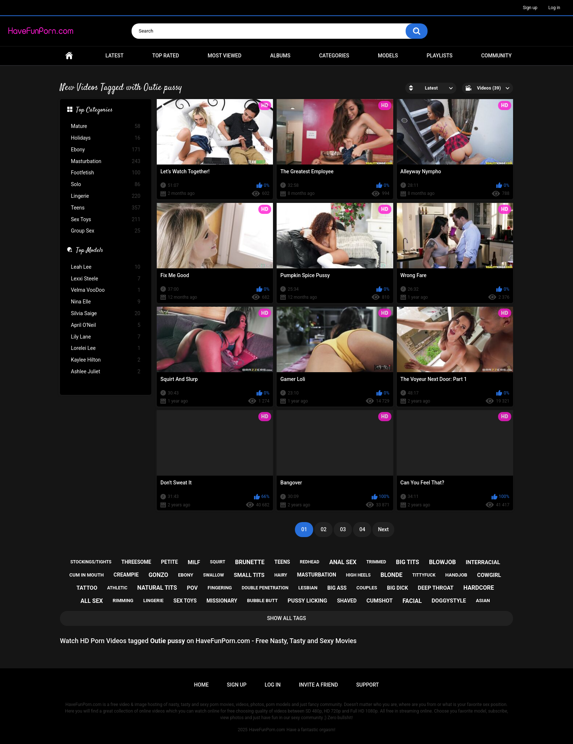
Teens (105, 208)
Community (496, 55)
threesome (136, 562)
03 (343, 529)
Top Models (89, 251)
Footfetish (105, 173)
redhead (309, 561)
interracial (483, 562)
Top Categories (94, 110)
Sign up (530, 7)
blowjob (442, 562)
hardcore (478, 587)
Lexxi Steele (105, 279)
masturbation (316, 575)
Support (367, 685)
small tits (249, 575)
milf (194, 562)
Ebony (105, 150)
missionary (221, 601)
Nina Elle (105, 302)
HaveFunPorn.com (267, 729)
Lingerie (105, 196)
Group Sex (105, 231)
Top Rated (165, 55)
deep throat (436, 588)
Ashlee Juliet (105, 372)
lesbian (307, 587)
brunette (249, 562)
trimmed (376, 561)
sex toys (185, 601)
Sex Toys (105, 219)
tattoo (86, 588)
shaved (347, 601)
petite (169, 562)
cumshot (380, 600)
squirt (217, 561)
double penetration (265, 587)
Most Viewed (224, 55)
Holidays (105, 138)
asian (483, 600)
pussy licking (307, 600)
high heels (358, 575)
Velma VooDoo (105, 290)
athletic (117, 587)
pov (192, 588)
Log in (554, 7)
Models (388, 55)
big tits (407, 562)
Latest (115, 55)
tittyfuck (423, 575)
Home (69, 55)
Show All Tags (286, 618)
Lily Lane (105, 337)
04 (362, 529)
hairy (280, 575)
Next (383, 529)
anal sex (343, 562)
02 (323, 529)
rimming (123, 600)
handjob (456, 575)
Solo (105, 184)
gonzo (158, 574)
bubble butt (262, 600)
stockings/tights (90, 561)
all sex (91, 600)
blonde (391, 574)
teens (282, 562)
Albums (280, 55)
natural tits (157, 587)
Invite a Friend (318, 685)
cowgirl (489, 575)
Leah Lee (105, 267)
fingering (220, 587)
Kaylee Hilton (105, 360)
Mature (105, 126)
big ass (337, 588)
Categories (334, 55)
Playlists (440, 55)
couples (366, 587)
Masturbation (105, 161)
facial (412, 600)
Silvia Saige (105, 313)
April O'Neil (105, 325)
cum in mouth (86, 575)
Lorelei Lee (105, 348)
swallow (213, 575)
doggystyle (449, 600)
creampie (126, 575)
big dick (397, 588)
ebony (185, 575)
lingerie (153, 600)
